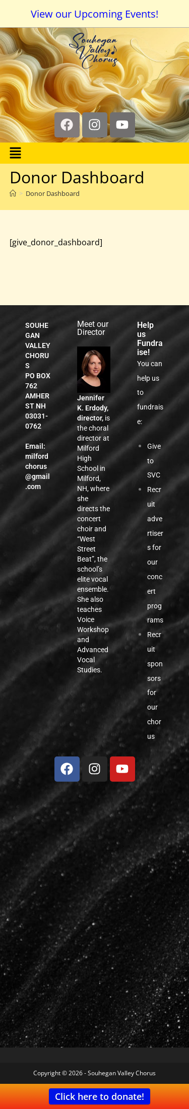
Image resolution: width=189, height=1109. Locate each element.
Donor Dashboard (53, 193)
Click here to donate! (99, 1096)
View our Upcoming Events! (94, 14)
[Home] (13, 193)
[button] (15, 153)
